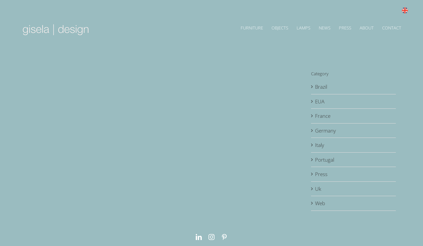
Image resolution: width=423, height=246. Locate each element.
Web (320, 203)
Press (321, 174)
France (322, 115)
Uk (318, 188)
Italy (319, 145)
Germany (325, 130)
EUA (319, 101)
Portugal (324, 159)
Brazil (321, 86)
